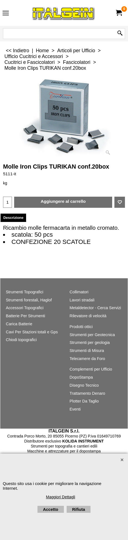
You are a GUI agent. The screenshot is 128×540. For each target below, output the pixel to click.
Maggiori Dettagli (60, 497)
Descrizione (13, 218)
